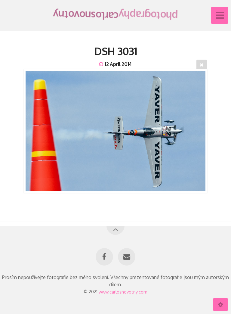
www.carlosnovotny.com (123, 291)
